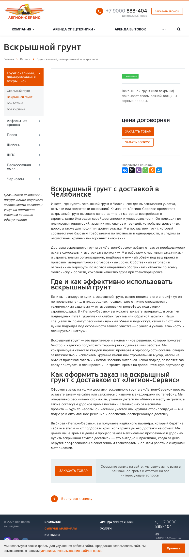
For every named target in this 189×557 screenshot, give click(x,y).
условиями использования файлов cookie (71, 551)
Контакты (52, 535)
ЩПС (11, 155)
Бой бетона (15, 103)
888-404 (126, 11)
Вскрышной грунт (19, 97)
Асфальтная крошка (17, 123)
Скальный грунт (18, 91)
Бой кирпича (16, 109)
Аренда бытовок (130, 29)
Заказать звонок (167, 11)
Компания (23, 29)
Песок (12, 135)
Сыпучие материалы (61, 528)
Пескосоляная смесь (19, 167)
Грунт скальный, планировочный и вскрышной (21, 77)
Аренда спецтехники (74, 29)
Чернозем (15, 179)
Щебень (13, 145)
